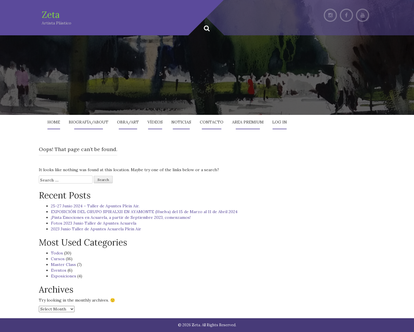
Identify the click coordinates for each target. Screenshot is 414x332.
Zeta (51, 14)
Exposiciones (63, 276)
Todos (57, 253)
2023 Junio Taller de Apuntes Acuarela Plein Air (96, 228)
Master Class (63, 264)
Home (53, 122)
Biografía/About (88, 122)
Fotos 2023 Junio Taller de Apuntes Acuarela (93, 223)
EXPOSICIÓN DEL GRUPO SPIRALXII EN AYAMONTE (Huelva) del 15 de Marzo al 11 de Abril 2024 (144, 211)
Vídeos (155, 122)
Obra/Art (128, 122)
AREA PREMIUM (248, 122)
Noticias (181, 122)
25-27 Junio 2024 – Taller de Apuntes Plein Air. (95, 206)
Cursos (58, 258)
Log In (279, 122)
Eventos (58, 270)
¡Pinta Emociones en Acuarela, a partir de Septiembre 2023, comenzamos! (121, 217)
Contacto (211, 122)
